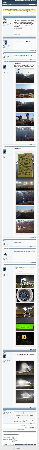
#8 (35, 264)
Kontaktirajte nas (25, 444)
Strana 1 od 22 (24, 425)
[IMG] (13, 437)
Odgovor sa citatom (33, 36)
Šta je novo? (9, 4)
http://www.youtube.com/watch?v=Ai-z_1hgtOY (20, 355)
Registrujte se (33, 0)
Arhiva (33, 444)
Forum (5, 4)
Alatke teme (26, 15)
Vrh (35, 427)
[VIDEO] (13, 438)
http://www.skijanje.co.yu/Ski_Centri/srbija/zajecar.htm (23, 29)
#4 (35, 61)
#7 (35, 248)
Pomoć (29, 0)
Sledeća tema (22, 429)
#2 (35, 37)
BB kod (13, 435)
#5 (35, 146)
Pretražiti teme (30, 15)
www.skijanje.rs (17, 34)
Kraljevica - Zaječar (7, 13)
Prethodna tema (17, 429)
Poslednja (34, 425)
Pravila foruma (14, 441)
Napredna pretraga (34, 5)
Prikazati (34, 15)
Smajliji (13, 436)
